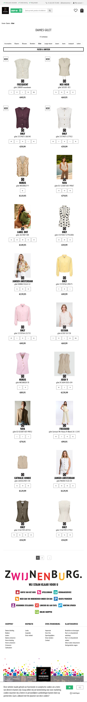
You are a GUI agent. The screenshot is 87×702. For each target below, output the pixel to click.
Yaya (64, 183)
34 (58, 190)
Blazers (17, 43)
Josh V (64, 379)
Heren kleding (9, 640)
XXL (34, 92)
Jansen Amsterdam (23, 281)
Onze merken (49, 638)
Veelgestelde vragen (71, 645)
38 (61, 92)
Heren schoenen (10, 643)
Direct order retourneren (72, 643)
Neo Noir (64, 84)
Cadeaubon (8, 647)
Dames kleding (9, 630)
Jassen (57, 43)
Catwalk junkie (22, 478)
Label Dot (22, 232)
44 (34, 240)
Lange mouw (48, 43)
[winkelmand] (81, 10)
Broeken (32, 43)
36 (56, 92)
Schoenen (8, 645)
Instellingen (75, 693)
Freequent (22, 84)
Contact (47, 640)
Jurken (79, 43)
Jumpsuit (71, 43)
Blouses (24, 43)
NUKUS (22, 183)
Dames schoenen (10, 638)
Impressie (48, 630)
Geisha (64, 330)
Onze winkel (29, 635)
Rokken (7, 633)
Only (22, 133)
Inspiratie (28, 633)
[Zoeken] (49, 10)
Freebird (64, 428)
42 (73, 92)
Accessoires (7, 43)
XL (28, 92)
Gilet (39, 43)
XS (11, 141)
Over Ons (48, 633)
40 (67, 92)
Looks (27, 630)
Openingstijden (49, 635)
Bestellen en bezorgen (72, 630)
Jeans (63, 43)
